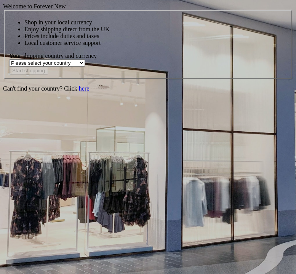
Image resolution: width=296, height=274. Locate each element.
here (84, 88)
